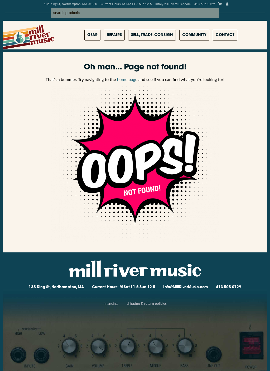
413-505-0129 (228, 287)
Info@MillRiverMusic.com (173, 4)
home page (127, 79)
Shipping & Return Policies (147, 303)
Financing (110, 303)
